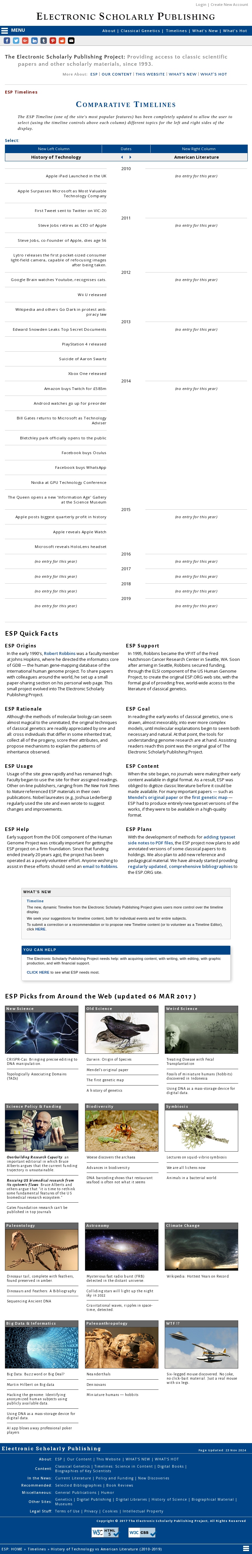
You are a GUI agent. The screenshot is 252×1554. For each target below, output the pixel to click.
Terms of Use (68, 1511)
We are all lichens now (186, 1168)
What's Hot (235, 30)
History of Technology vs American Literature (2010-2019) (107, 1549)
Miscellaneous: (37, 1492)
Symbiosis (177, 1106)
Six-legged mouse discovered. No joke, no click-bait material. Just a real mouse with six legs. (202, 1378)
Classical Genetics (141, 30)
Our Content (80, 1459)
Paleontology (20, 1226)
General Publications (76, 1492)
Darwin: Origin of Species (109, 1059)
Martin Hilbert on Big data (30, 1384)
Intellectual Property (143, 1511)
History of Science (170, 1499)
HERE (40, 929)
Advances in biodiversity (108, 1168)
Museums (64, 1504)
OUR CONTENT (117, 74)
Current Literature (74, 1478)
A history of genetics (104, 1090)
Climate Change (183, 1226)
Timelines (177, 30)
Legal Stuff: (41, 1511)
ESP (93, 74)
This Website (109, 1459)
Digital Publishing (95, 1499)
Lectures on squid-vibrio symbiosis (197, 1157)
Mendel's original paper (153, 797)
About (109, 30)
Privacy (91, 1511)
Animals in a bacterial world (192, 1178)
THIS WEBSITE (150, 74)
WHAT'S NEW (183, 74)
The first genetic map (105, 1080)
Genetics (64, 1499)
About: (45, 1459)
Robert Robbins (60, 653)
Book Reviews (119, 1485)
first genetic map (210, 797)
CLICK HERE (39, 972)
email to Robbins (100, 866)
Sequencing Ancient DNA (29, 1301)
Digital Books (171, 1466)
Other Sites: (40, 1501)
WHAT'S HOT (213, 74)
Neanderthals (99, 1374)
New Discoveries (154, 1478)
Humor (107, 1492)
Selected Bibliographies (79, 1485)
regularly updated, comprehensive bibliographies (180, 866)
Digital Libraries (132, 1499)
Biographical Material (213, 1499)
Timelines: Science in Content (124, 1466)
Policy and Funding (115, 1478)
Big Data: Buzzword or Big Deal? (36, 1374)
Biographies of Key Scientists (83, 1471)
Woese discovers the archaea (111, 1157)
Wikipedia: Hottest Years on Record (198, 1276)
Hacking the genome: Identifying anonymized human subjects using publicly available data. (37, 1399)
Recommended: (36, 1485)
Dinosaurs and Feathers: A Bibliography (41, 1291)
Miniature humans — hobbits (112, 1395)
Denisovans (96, 1384)
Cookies (110, 1511)
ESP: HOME (13, 1549)
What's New (205, 30)
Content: (43, 1468)
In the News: (40, 1478)
